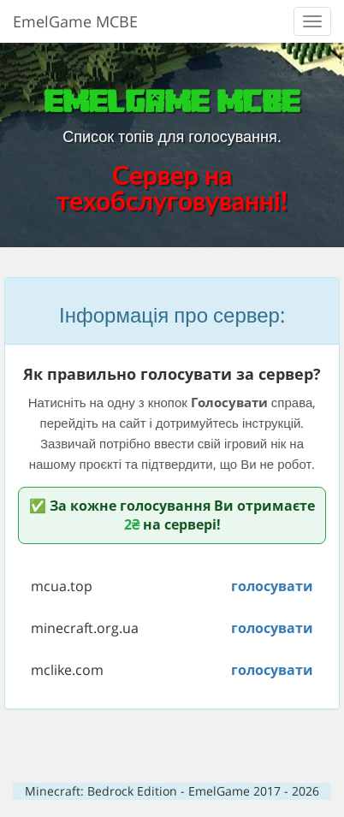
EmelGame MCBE (75, 21)
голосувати (272, 586)
